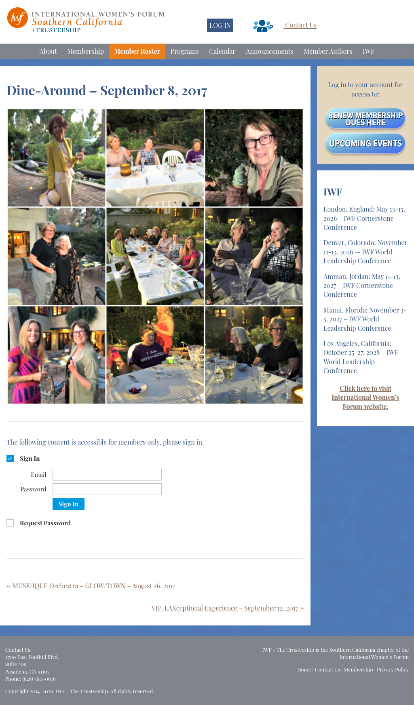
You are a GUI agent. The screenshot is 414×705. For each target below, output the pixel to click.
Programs (185, 51)
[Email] (107, 474)
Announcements (269, 51)
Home (304, 669)
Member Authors (328, 51)
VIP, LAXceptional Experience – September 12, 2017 (228, 608)
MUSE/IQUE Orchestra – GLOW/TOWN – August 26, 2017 (90, 585)
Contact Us (301, 25)
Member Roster (137, 51)
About (48, 51)
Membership (85, 51)
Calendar (222, 51)
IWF (368, 51)
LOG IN (220, 25)
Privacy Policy (393, 669)
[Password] (107, 489)
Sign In (68, 504)
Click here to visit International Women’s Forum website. (365, 397)
